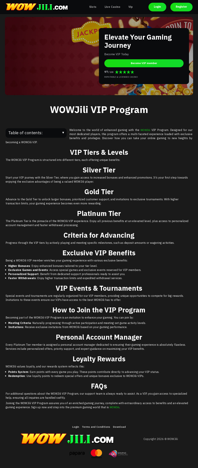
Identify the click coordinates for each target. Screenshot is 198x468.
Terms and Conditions (96, 427)
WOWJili (145, 130)
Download (120, 427)
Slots (93, 7)
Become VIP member (144, 63)
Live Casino (112, 7)
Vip (130, 7)
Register (181, 7)
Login (157, 7)
